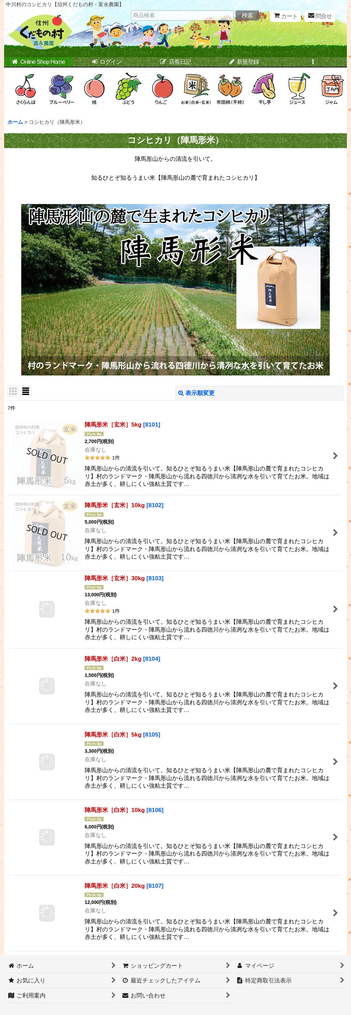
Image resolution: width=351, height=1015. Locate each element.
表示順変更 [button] (196, 393)
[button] (312, 62)
